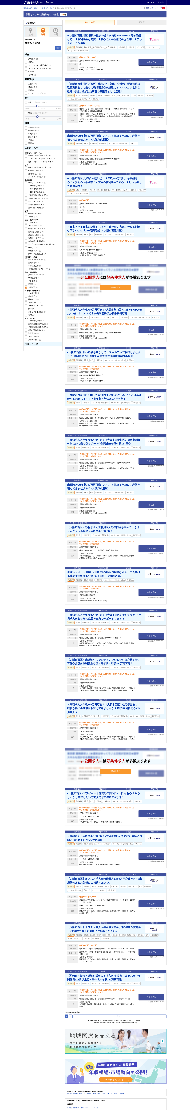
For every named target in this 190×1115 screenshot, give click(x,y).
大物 (94, 1093)
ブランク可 (33, 336)
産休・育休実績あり (37, 259)
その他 (32, 75)
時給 (38, 113)
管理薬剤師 (33, 131)
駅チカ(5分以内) (35, 213)
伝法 (80, 1093)
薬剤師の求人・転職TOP (32, 8)
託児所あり (33, 263)
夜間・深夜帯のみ (36, 205)
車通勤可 (33, 217)
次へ (120, 1016)
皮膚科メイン (34, 302)
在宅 (31, 315)
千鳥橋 (75, 1093)
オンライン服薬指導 (37, 312)
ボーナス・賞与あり (37, 177)
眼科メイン (33, 299)
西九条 (69, 1093)
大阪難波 (121, 1093)
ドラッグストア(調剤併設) (39, 65)
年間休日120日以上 (36, 229)
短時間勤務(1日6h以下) (38, 198)
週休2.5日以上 (35, 225)
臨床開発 (33, 137)
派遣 (31, 90)
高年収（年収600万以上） (39, 167)
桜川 (115, 1093)
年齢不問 (33, 281)
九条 (103, 1093)
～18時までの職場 (36, 192)
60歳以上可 (33, 278)
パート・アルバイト (37, 93)
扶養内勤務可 (34, 340)
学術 (31, 140)
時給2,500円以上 (36, 171)
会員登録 (161, 2)
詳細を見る (151, 62)
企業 (31, 71)
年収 (38, 102)
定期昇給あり (34, 174)
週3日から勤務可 (36, 238)
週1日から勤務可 (36, 232)
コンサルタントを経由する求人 (41, 159)
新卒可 (32, 284)
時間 (55, 32)
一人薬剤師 (33, 293)
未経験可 (33, 287)
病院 (31, 62)
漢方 (31, 309)
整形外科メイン (35, 306)
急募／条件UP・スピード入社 (40, 162)
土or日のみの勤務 (36, 208)
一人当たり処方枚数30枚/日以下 (41, 244)
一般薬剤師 (34, 127)
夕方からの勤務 (35, 201)
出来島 (89, 1093)
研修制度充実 (34, 266)
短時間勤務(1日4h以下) (38, 195)
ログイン (150, 2)
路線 (43, 32)
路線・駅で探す (47, 8)
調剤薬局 (33, 59)
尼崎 (98, 1093)
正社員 (32, 84)
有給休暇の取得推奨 (37, 241)
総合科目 (33, 296)
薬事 (31, 143)
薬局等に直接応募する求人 (39, 155)
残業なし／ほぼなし (37, 183)
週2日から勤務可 (36, 235)
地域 (30, 32)
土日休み (33, 222)
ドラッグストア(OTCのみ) (39, 68)
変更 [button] (58, 48)
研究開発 (33, 134)
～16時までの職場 (36, 186)
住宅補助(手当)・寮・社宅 (39, 269)
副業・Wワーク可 (36, 275)
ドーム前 (109, 1093)
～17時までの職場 (36, 189)
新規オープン (34, 251)
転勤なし (33, 247)
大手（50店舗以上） (37, 254)
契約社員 (33, 87)
